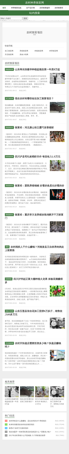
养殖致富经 (10, 130)
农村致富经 (59, 8)
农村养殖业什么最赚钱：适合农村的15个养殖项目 (27, 430)
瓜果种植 (9, 288)
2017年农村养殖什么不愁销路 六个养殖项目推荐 (27, 444)
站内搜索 (34, 12)
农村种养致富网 (34, 2)
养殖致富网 (24, 51)
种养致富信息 (16, 8)
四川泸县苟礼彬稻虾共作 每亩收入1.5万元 (42, 404)
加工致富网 (9, 51)
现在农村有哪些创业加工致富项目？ (27, 403)
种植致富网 (39, 51)
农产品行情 (30, 8)
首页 (4, 8)
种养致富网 (53, 51)
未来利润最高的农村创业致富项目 (21, 433)
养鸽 (7, 256)
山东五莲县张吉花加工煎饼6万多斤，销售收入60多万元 (57, 405)
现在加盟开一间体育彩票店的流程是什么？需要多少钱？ (30, 441)
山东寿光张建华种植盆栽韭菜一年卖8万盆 (12, 404)
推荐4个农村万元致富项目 (18, 437)
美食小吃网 (24, 54)
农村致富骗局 (45, 8)
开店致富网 (9, 54)
